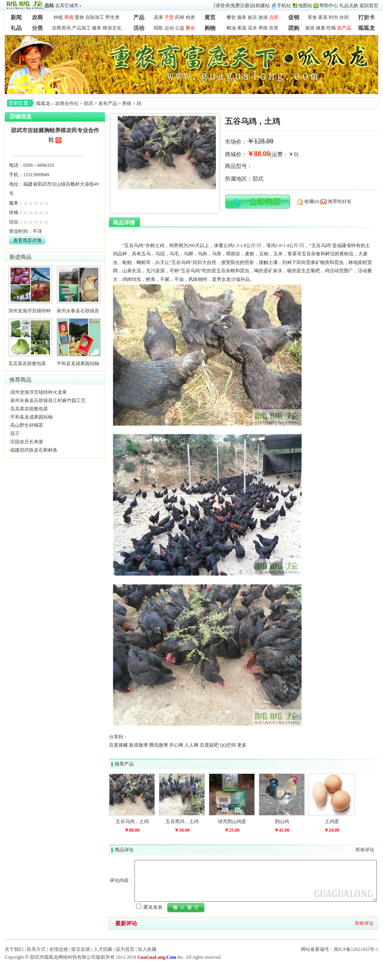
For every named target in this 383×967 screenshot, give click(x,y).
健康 (320, 28)
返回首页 (368, 5)
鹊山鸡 (282, 821)
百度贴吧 (209, 745)
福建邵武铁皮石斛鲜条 (33, 450)
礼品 (16, 28)
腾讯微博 (158, 745)
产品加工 (81, 28)
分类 (37, 28)
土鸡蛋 (332, 821)
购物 (209, 28)
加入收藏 (147, 949)
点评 (273, 17)
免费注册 (239, 5)
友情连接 (58, 949)
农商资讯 (61, 28)
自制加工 (94, 17)
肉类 (190, 17)
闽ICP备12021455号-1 (356, 949)
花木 (252, 28)
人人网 (191, 745)
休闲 (344, 17)
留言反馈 (80, 949)
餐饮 (231, 17)
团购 (293, 28)
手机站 (284, 5)
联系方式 (36, 949)
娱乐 (252, 17)
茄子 (15, 433)
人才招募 (103, 949)
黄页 (209, 17)
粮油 (231, 28)
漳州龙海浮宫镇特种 (29, 311)
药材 (179, 17)
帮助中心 (328, 5)
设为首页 (125, 949)
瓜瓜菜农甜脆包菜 (27, 363)
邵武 (88, 103)
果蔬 (242, 28)
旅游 (263, 17)
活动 (138, 28)
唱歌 (158, 28)
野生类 (112, 17)
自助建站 (260, 5)
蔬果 (158, 17)
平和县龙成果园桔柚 (78, 363)
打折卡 (366, 17)
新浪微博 (138, 745)
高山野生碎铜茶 (26, 425)
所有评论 (364, 850)
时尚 (333, 17)
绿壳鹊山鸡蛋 (232, 821)
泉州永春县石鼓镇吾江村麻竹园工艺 (48, 400)
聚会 (190, 28)
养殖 (69, 17)
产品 (138, 17)
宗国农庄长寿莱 (26, 442)
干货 (169, 17)
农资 (273, 28)
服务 (242, 17)
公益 (179, 28)
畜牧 (79, 17)
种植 (58, 17)
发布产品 (107, 103)
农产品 (344, 28)
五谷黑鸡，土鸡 (182, 821)
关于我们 (14, 949)
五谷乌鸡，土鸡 (132, 821)
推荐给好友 (340, 201)
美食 (312, 17)
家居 (323, 17)
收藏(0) (311, 201)
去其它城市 (67, 5)
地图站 (305, 5)
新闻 (16, 17)
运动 (169, 28)
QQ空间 (228, 745)
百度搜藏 (118, 745)
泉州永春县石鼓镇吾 (78, 311)
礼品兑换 (348, 5)
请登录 (222, 5)
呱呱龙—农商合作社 (57, 103)
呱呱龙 (366, 28)
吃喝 (331, 28)
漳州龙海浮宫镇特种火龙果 (38, 392)
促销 (293, 17)
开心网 (176, 745)
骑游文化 (112, 28)
